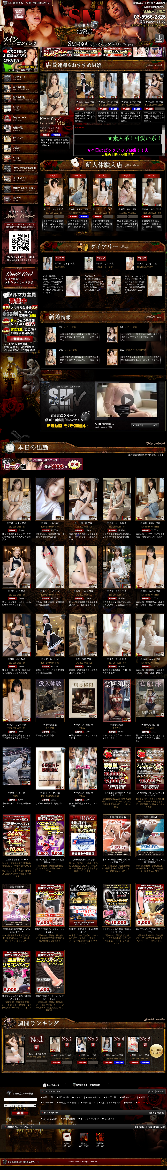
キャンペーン (94, 1097)
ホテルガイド (89, 1102)
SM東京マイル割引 (67, 1102)
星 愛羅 (82, 659)
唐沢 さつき (130, 102)
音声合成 (50, 725)
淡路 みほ (15, 659)
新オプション (150, 725)
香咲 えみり (82, 591)
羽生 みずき (107, 102)
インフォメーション (89, 1119)
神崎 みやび (150, 209)
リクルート (109, 1119)
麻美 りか (126, 209)
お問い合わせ (69, 1119)
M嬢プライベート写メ (111, 1102)
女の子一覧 (111, 1097)
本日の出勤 (48, 1097)
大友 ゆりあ (48, 127)
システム (78, 1097)
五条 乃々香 (35, 1054)
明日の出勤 (64, 1097)
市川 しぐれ (101, 209)
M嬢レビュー (147, 1097)
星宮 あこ (84, 102)
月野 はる (15, 591)
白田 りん (103, 263)
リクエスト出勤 (83, 725)
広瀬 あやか (115, 591)
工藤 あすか (15, 523)
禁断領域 (116, 725)
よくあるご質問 (50, 1119)
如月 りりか (77, 209)
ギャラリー (48, 1102)
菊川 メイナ (49, 793)
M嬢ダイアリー (128, 1097)
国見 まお (49, 523)
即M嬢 (129, 1102)
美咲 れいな (49, 591)
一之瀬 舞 (153, 102)
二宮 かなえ (52, 209)
